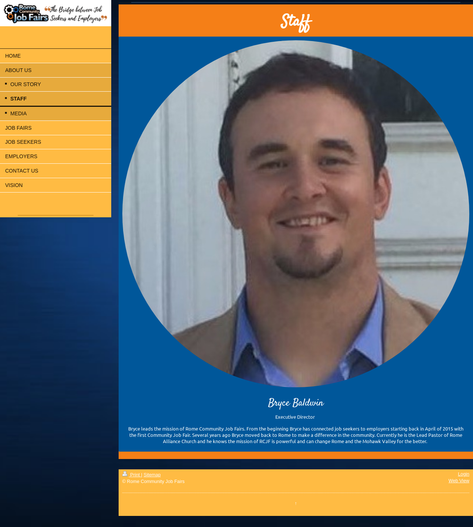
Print (131, 474)
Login (463, 474)
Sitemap (152, 474)
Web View (459, 480)
